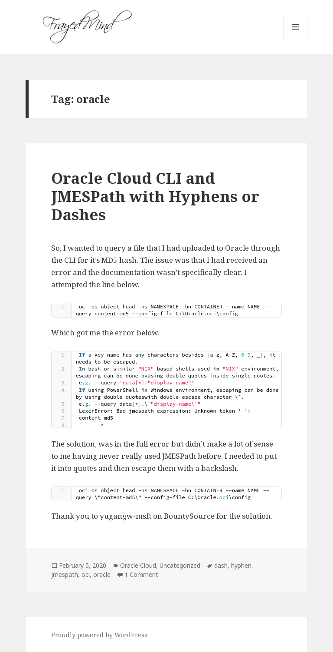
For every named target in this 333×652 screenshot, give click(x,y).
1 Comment (141, 574)
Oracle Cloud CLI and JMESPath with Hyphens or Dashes (155, 196)
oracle (102, 574)
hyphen (241, 565)
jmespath (64, 574)
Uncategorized (180, 565)
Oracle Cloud (138, 565)
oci (86, 574)
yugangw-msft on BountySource (157, 516)
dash (221, 565)
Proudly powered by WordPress (99, 635)
